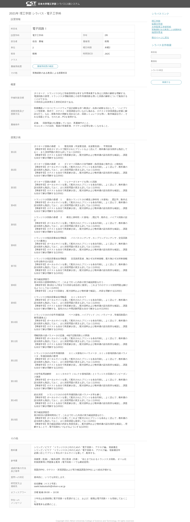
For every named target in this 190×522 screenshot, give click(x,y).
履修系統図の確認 (45, 66)
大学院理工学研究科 (161, 27)
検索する (166, 82)
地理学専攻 (157, 32)
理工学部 (156, 21)
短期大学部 (157, 24)
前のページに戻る (160, 37)
